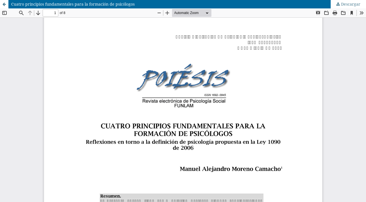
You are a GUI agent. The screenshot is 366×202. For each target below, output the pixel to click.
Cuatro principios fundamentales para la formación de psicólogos (73, 4)
